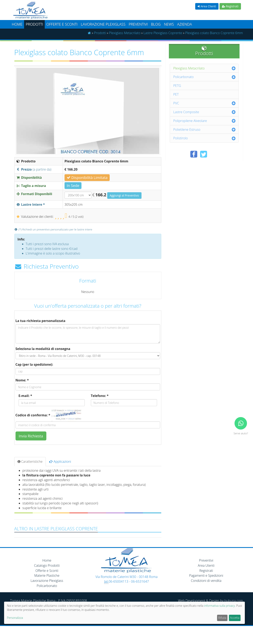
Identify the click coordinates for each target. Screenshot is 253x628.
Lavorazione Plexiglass (47, 580)
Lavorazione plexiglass (103, 24)
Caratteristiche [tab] (30, 461)
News (169, 24)
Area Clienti (207, 6)
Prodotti (34, 24)
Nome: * (22, 380)
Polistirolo (180, 138)
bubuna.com (233, 600)
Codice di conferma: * (33, 415)
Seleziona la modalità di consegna (43, 348)
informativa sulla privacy (219, 606)
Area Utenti (206, 565)
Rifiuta (222, 618)
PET (176, 94)
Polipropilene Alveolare (190, 120)
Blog (155, 24)
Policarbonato (183, 77)
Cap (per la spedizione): (34, 364)
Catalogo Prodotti (47, 565)
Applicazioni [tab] (60, 461)
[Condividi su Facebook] (193, 154)
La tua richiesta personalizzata (41, 320)
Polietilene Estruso (187, 129)
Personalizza (15, 618)
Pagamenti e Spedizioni (206, 575)
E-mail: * (25, 395)
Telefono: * (100, 395)
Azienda (184, 24)
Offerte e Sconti (62, 24)
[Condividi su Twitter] (203, 154)
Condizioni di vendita (206, 580)
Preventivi (138, 24)
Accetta (234, 618)
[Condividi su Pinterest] (213, 154)
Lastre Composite (186, 112)
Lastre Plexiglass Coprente (163, 33)
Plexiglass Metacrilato (124, 33)
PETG (177, 85)
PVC (176, 103)
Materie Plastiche (46, 575)
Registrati (230, 6)
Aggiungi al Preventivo (124, 195)
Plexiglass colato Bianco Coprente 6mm (214, 33)
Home (17, 24)
